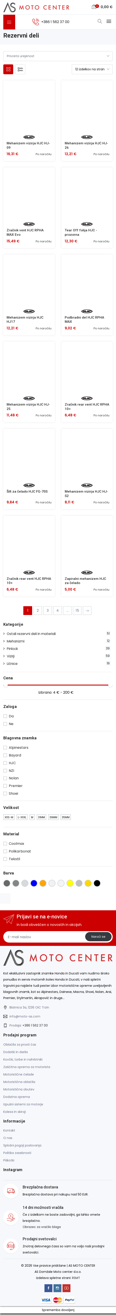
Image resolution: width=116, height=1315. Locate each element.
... (67, 612)
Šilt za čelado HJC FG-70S (28, 492)
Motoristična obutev (18, 1091)
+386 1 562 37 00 (35, 1027)
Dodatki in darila (15, 1053)
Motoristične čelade (18, 1076)
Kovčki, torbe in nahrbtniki (22, 1061)
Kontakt (9, 1132)
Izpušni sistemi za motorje (23, 1106)
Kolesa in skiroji (14, 1113)
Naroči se (98, 938)
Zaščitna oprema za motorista (26, 1068)
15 (77, 612)
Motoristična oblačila (19, 1083)
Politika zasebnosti (17, 1154)
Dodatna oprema (16, 1098)
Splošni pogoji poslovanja (22, 1147)
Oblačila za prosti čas (19, 1046)
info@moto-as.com (24, 1018)
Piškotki (8, 1162)
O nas (7, 1139)
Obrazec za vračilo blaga (42, 1228)
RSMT (76, 1279)
